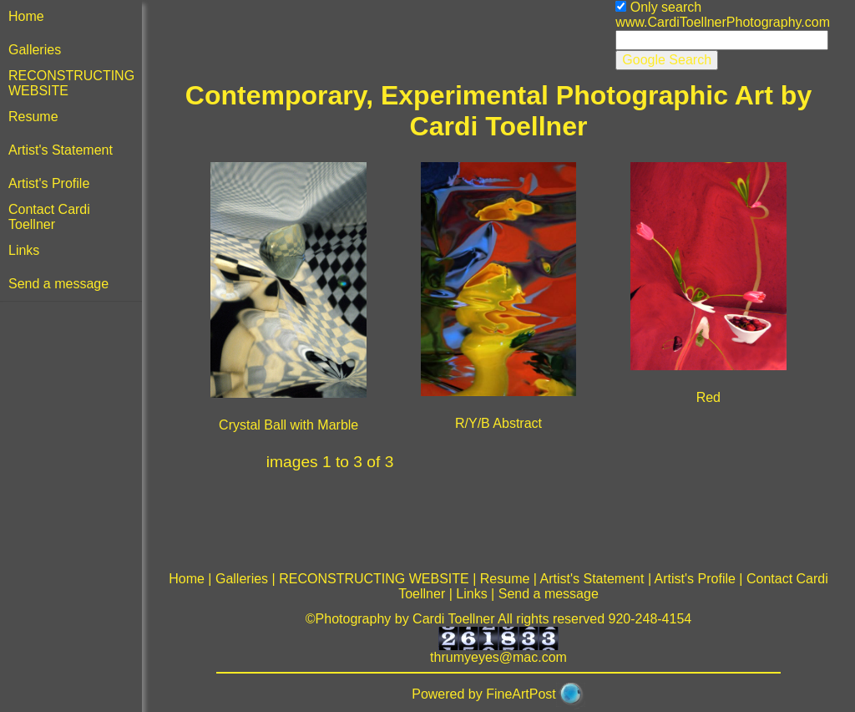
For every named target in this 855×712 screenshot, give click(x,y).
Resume (33, 116)
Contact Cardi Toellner (49, 216)
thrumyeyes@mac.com (498, 657)
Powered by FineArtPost (484, 694)
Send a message (58, 284)
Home (26, 16)
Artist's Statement (60, 150)
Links (23, 250)
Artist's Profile (48, 183)
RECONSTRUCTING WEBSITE (374, 579)
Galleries (34, 50)
